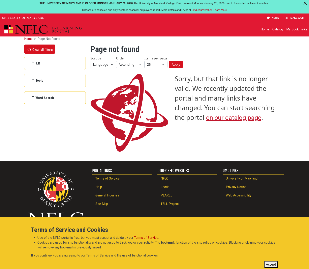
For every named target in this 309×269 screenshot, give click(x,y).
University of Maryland (23, 17)
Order (120, 58)
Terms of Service (107, 178)
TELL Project (170, 204)
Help (98, 187)
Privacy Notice (236, 187)
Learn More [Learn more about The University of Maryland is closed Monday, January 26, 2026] (220, 9)
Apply (176, 64)
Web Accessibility (238, 195)
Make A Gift (295, 18)
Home (265, 29)
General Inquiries (107, 195)
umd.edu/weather (202, 9)
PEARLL (166, 195)
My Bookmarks (296, 29)
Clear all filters (40, 49)
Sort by (96, 58)
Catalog (277, 29)
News (273, 18)
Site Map (101, 204)
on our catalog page (233, 118)
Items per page (156, 58)
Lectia (165, 187)
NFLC (164, 178)
